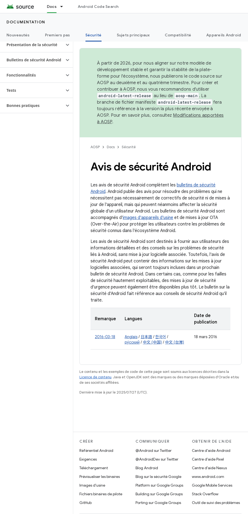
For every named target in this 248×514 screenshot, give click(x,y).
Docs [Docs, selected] (52, 6)
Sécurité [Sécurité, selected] (93, 35)
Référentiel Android (96, 450)
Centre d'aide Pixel (208, 459)
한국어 (160, 336)
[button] (32, 44)
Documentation (26, 22)
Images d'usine (92, 485)
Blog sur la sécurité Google (158, 476)
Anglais (131, 336)
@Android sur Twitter (154, 450)
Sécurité (129, 147)
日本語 (146, 336)
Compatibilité (178, 35)
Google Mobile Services (212, 485)
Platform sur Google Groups (159, 485)
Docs (111, 147)
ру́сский (132, 342)
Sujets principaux (133, 35)
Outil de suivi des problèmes (216, 502)
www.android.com (208, 476)
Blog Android (147, 467)
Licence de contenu (95, 377)
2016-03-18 (105, 336)
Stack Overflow (205, 493)
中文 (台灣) (174, 342)
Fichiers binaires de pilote (100, 493)
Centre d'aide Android (211, 450)
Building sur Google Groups (159, 493)
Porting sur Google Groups (158, 502)
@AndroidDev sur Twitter (157, 459)
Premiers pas (57, 35)
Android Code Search (98, 6)
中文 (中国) (152, 342)
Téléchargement (93, 467)
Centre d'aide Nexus (209, 467)
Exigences (88, 459)
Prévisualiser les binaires (99, 476)
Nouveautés (18, 35)
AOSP (95, 147)
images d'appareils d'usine (148, 217)
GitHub (85, 502)
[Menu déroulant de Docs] (64, 6)
